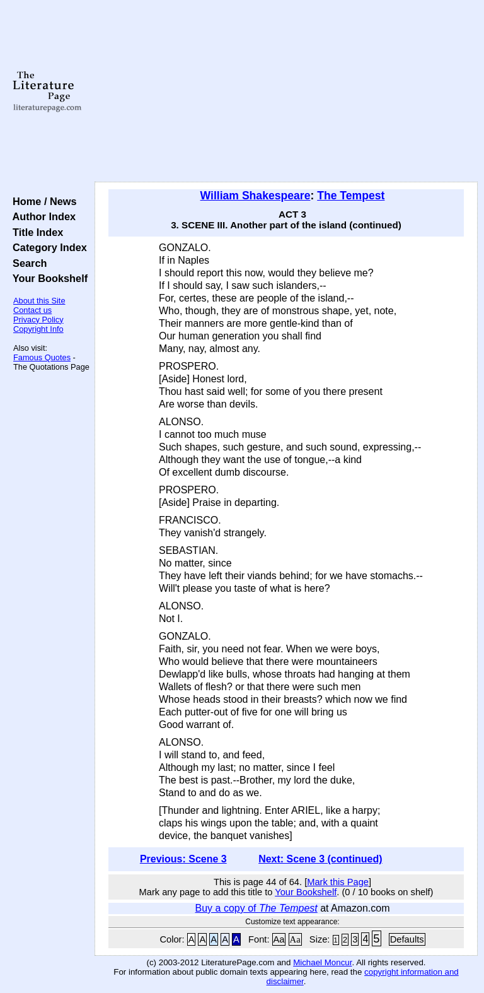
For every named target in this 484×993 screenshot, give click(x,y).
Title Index (35, 232)
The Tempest (350, 195)
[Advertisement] (286, 91)
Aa (279, 939)
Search (27, 263)
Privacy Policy (38, 319)
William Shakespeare (255, 195)
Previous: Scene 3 (183, 859)
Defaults (407, 939)
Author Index (41, 216)
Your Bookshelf (47, 278)
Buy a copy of (256, 908)
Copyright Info (38, 329)
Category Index (47, 247)
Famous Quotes (42, 357)
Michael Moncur (322, 962)
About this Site (39, 300)
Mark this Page (338, 882)
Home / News (42, 201)
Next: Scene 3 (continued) (320, 859)
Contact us (32, 310)
